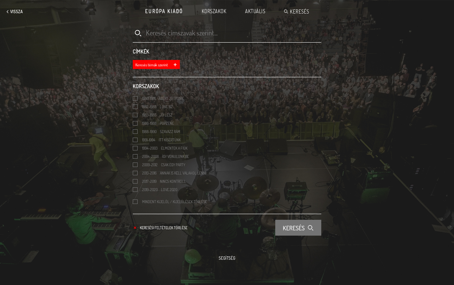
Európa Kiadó (164, 11)
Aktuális (255, 11)
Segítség (227, 258)
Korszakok (214, 11)
